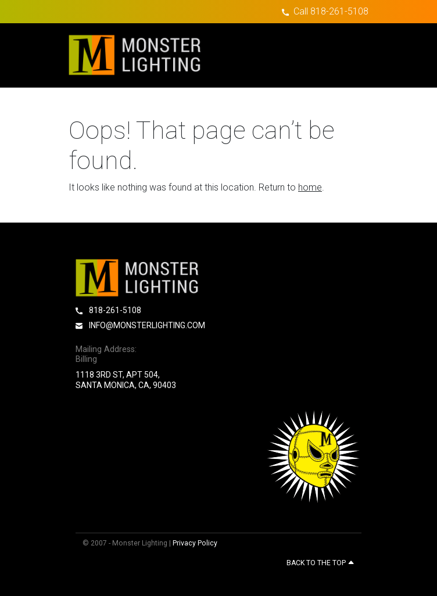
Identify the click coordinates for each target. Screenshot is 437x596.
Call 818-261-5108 (330, 11)
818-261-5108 (108, 310)
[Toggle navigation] (348, 55)
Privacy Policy (195, 543)
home (310, 187)
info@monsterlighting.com (140, 325)
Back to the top (320, 563)
